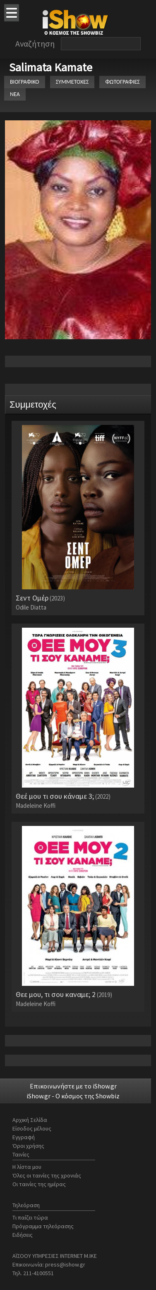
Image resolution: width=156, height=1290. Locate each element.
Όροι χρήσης (28, 1145)
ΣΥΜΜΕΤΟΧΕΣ (72, 81)
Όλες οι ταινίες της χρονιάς (46, 1175)
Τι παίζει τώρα (30, 1217)
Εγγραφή (23, 1137)
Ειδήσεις (22, 1234)
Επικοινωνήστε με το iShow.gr (73, 1086)
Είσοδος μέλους (31, 1128)
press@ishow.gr (65, 1264)
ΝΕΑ (15, 94)
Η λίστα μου (26, 1166)
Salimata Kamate (50, 67)
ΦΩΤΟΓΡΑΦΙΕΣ (122, 81)
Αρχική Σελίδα (29, 1119)
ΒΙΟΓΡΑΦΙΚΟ (24, 81)
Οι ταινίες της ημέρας (39, 1184)
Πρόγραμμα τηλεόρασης (43, 1226)
